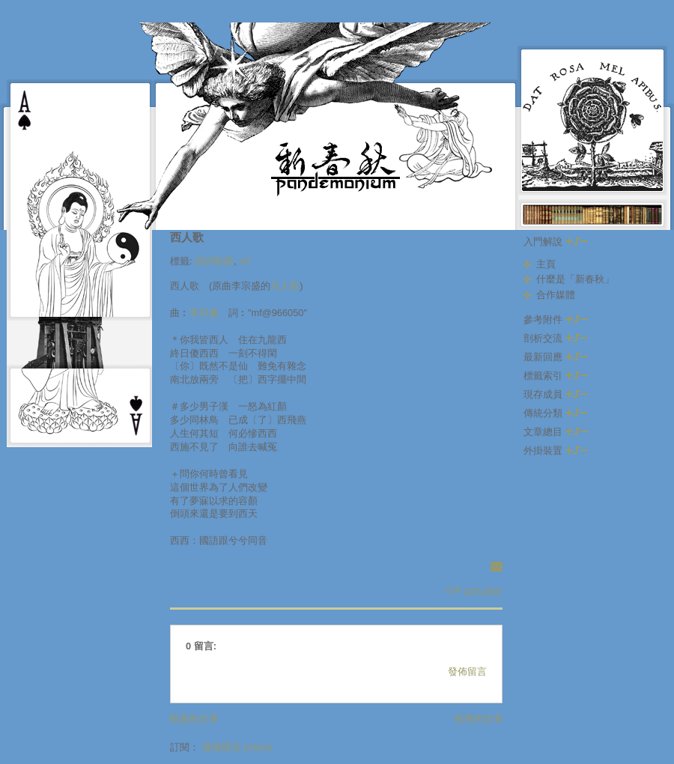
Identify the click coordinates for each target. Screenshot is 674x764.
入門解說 (555, 241)
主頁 (546, 264)
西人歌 (187, 237)
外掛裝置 (555, 450)
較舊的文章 (479, 718)
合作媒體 (555, 294)
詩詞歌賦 (214, 261)
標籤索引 (555, 375)
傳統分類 (555, 413)
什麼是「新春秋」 (575, 279)
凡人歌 (285, 285)
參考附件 (555, 319)
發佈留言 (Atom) (237, 747)
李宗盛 (204, 312)
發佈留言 (467, 671)
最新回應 (555, 357)
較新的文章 (194, 718)
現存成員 (555, 394)
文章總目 (555, 431)
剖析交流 (555, 338)
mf (244, 261)
